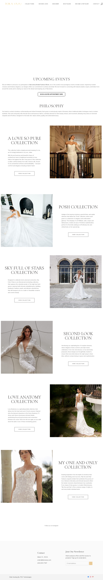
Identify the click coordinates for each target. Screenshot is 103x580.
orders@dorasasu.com (44, 560)
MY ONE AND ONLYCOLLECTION (78, 465)
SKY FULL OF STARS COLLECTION (24, 270)
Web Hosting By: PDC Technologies (20, 577)
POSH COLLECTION (78, 207)
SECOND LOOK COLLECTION (78, 336)
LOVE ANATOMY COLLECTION (24, 399)
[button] (52, 152)
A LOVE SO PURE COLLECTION (24, 140)
